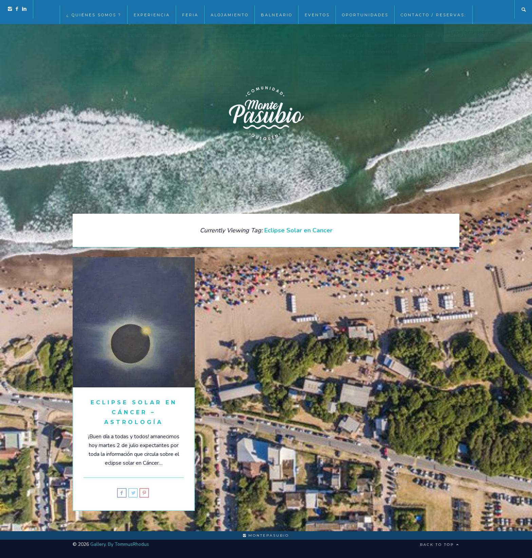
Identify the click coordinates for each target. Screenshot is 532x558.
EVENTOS (317, 9)
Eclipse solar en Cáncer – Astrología (134, 412)
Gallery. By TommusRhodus (119, 544)
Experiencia (152, 9)
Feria (190, 9)
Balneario (276, 9)
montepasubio (266, 535)
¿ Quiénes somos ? (93, 9)
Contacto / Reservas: (433, 9)
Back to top (439, 544)
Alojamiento (230, 9)
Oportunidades (365, 9)
